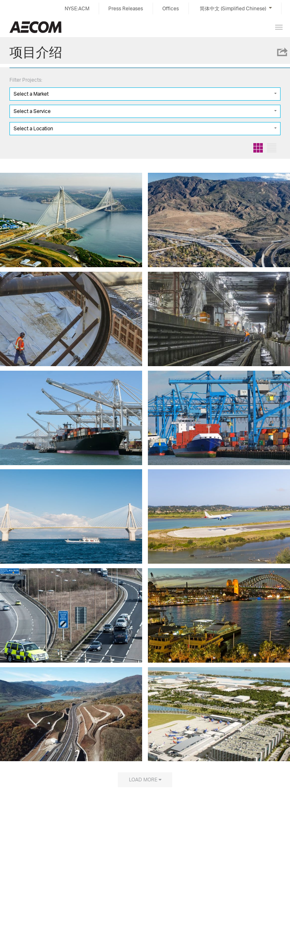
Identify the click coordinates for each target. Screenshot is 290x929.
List (271, 148)
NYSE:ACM (77, 8)
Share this (281, 52)
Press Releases (125, 8)
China (35, 27)
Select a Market (31, 94)
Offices (170, 8)
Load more (143, 779)
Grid (258, 148)
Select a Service (32, 111)
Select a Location (33, 128)
